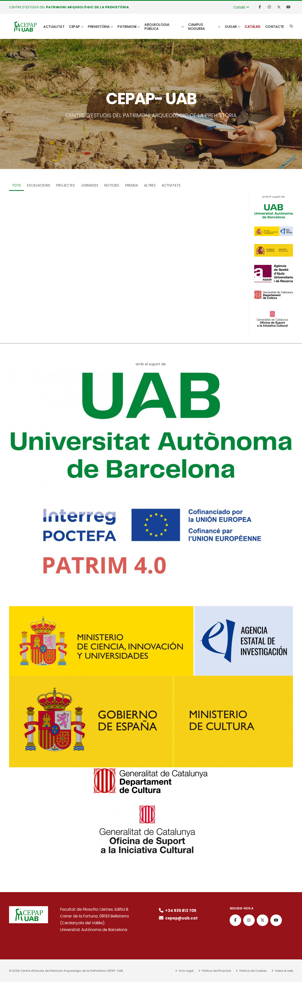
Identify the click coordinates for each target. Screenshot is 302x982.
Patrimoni (127, 26)
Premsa (131, 185)
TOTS (16, 185)
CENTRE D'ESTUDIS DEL (69, 7)
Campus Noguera (196, 26)
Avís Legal (186, 971)
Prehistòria (99, 26)
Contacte (274, 26)
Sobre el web (283, 971)
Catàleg (253, 26)
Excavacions (38, 185)
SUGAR (231, 26)
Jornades (89, 185)
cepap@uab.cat (178, 918)
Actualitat (53, 26)
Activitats (171, 185)
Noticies (111, 185)
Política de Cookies (253, 971)
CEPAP (74, 26)
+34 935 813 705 (177, 910)
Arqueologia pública (156, 26)
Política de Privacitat (216, 971)
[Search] (291, 26)
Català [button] (241, 7)
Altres (150, 185)
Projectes (65, 185)
